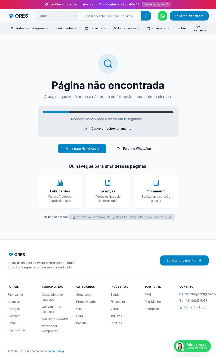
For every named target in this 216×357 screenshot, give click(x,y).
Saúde (115, 294)
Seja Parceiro (200, 28)
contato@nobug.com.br (194, 294)
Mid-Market (153, 301)
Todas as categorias (29, 28)
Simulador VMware (55, 319)
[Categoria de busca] (56, 16)
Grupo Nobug (55, 351)
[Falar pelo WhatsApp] (162, 16)
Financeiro (118, 301)
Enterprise (152, 309)
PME (148, 294)
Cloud (80, 309)
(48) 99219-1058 (193, 300)
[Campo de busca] (109, 16)
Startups (116, 323)
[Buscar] (146, 16)
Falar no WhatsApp (133, 148)
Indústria (116, 316)
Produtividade (86, 301)
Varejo (115, 309)
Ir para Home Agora (82, 148)
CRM (79, 316)
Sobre (181, 28)
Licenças (14, 301)
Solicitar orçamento (184, 260)
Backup (81, 323)
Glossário (14, 316)
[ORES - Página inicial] (18, 16)
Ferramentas (126, 28)
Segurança (83, 294)
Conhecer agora (156, 4)
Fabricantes (66, 28)
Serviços (95, 28)
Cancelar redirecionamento (108, 128)
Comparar (158, 28)
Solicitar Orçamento (189, 16)
